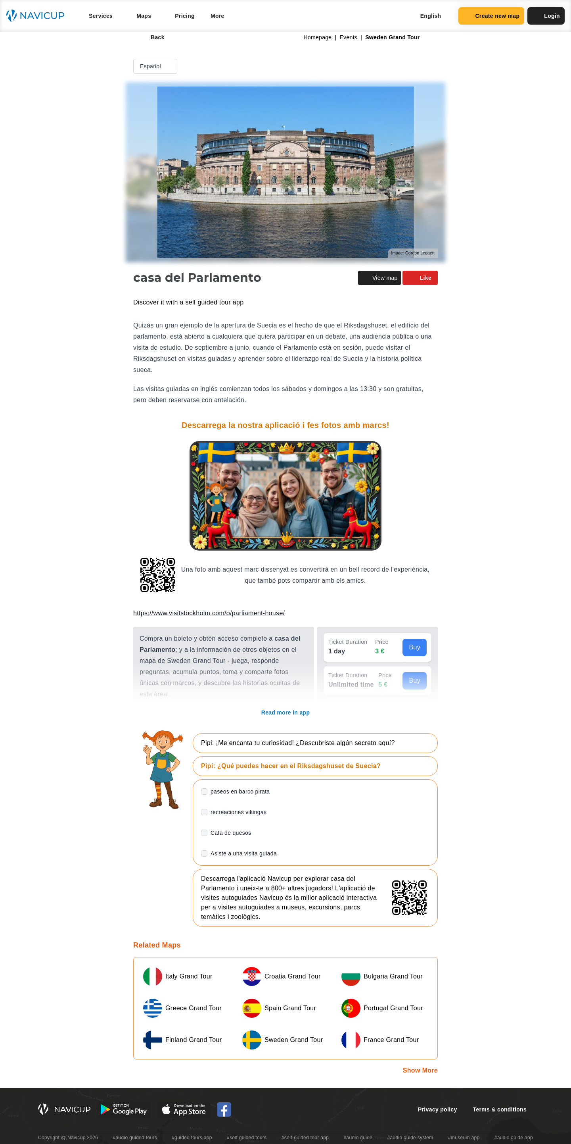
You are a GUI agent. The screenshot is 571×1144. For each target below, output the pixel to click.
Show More (420, 1070)
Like (420, 278)
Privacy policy (437, 1109)
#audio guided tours (135, 1137)
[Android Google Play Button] (124, 1109)
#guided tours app (192, 1137)
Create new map (491, 16)
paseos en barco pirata (240, 791)
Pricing (185, 16)
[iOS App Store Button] (184, 1109)
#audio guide (358, 1137)
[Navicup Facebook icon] (224, 1109)
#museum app (464, 1137)
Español (156, 66)
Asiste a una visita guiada (244, 853)
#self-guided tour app (305, 1137)
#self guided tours (247, 1137)
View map (379, 278)
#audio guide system (410, 1137)
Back (152, 37)
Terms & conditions (500, 1109)
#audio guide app (513, 1137)
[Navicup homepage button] (38, 16)
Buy (414, 647)
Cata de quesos (231, 833)
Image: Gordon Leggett (413, 253)
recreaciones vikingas (238, 812)
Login (546, 16)
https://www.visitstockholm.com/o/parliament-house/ (209, 613)
